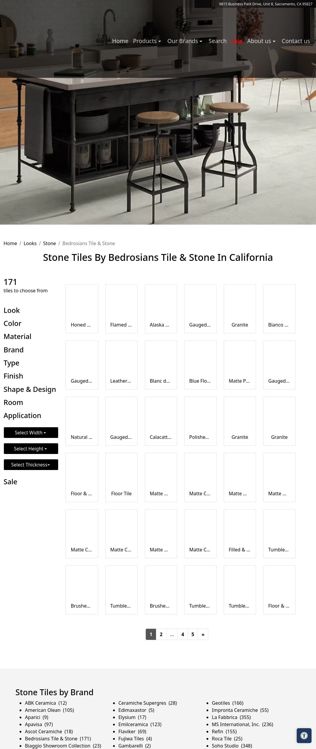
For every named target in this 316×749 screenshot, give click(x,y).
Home (120, 41)
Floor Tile (121, 493)
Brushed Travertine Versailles (161, 606)
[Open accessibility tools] (304, 735)
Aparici (36, 717)
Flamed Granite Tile (121, 324)
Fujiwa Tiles (135, 738)
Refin (224, 731)
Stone (49, 243)
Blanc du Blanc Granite (161, 381)
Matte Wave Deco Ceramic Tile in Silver (240, 493)
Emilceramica (139, 724)
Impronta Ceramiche (240, 710)
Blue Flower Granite (200, 381)
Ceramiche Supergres (147, 703)
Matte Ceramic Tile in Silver (82, 549)
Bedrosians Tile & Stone (58, 738)
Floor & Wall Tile (82, 493)
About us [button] (259, 41)
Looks (29, 243)
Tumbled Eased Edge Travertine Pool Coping (121, 606)
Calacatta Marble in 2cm (161, 437)
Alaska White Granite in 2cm (161, 324)
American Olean (49, 710)
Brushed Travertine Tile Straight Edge (82, 606)
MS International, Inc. (242, 724)
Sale (236, 41)
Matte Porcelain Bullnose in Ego (240, 381)
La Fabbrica (231, 717)
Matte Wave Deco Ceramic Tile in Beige (161, 549)
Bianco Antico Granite (279, 324)
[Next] (203, 634)
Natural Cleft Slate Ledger (82, 437)
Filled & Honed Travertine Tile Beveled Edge (240, 549)
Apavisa (39, 724)
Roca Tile (227, 738)
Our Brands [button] (183, 41)
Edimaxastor (136, 710)
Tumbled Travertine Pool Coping (240, 606)
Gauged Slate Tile (200, 324)
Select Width (29, 432)
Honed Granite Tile (82, 324)
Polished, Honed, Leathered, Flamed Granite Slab (200, 437)
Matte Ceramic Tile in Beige (200, 549)
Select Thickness (29, 464)
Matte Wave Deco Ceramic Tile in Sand (279, 493)
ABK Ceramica (46, 703)
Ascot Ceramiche (49, 731)
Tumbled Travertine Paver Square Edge (279, 549)
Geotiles (227, 703)
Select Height (29, 448)
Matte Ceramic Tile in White (200, 493)
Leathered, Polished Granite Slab (121, 381)
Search (218, 41)
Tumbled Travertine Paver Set (200, 606)
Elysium (132, 717)
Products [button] (145, 41)
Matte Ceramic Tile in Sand (121, 549)
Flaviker (132, 731)
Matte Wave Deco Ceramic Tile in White (161, 493)
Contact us (296, 41)
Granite (240, 324)
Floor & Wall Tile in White (279, 606)
